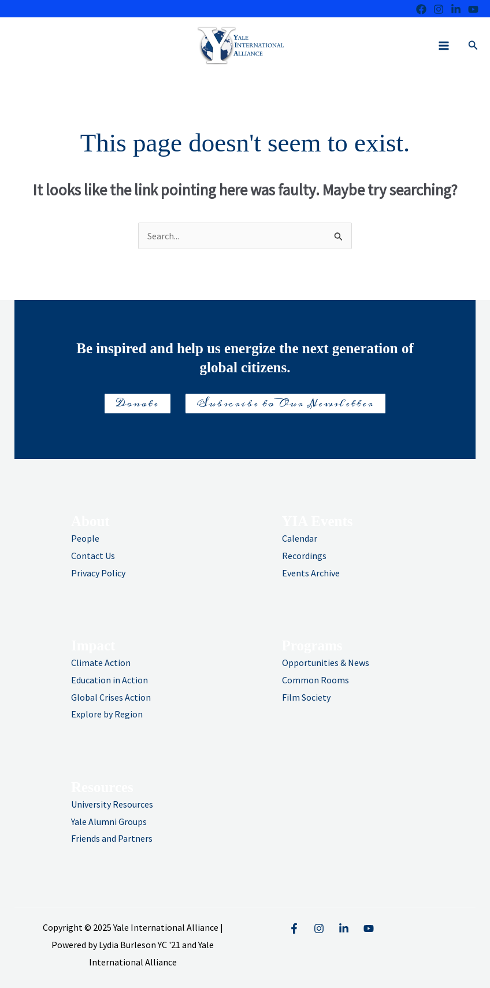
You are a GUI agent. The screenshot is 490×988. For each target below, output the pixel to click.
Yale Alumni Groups (109, 821)
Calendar (299, 538)
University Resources (112, 804)
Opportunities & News (325, 662)
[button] (473, 45)
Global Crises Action (111, 697)
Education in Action (109, 680)
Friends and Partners (112, 838)
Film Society (306, 697)
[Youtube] (473, 9)
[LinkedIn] (456, 9)
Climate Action (101, 662)
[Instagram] (438, 9)
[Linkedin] (344, 928)
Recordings (304, 555)
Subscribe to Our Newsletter (285, 403)
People (85, 538)
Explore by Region (107, 714)
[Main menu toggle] (443, 45)
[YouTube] (368, 928)
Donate (137, 403)
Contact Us (93, 555)
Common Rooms (315, 680)
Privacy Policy (98, 573)
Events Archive (311, 573)
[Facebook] (421, 9)
